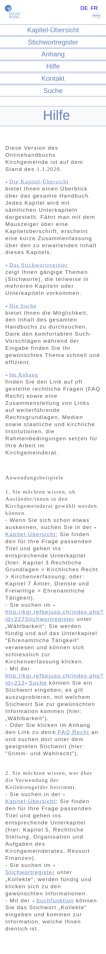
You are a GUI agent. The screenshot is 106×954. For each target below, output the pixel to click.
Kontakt (53, 78)
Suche (52, 90)
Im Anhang (21, 375)
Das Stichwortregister (36, 265)
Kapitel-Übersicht (53, 30)
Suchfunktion (53, 901)
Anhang (53, 54)
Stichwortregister (53, 42)
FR (94, 8)
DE (84, 8)
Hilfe (53, 66)
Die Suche (21, 306)
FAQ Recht (70, 732)
